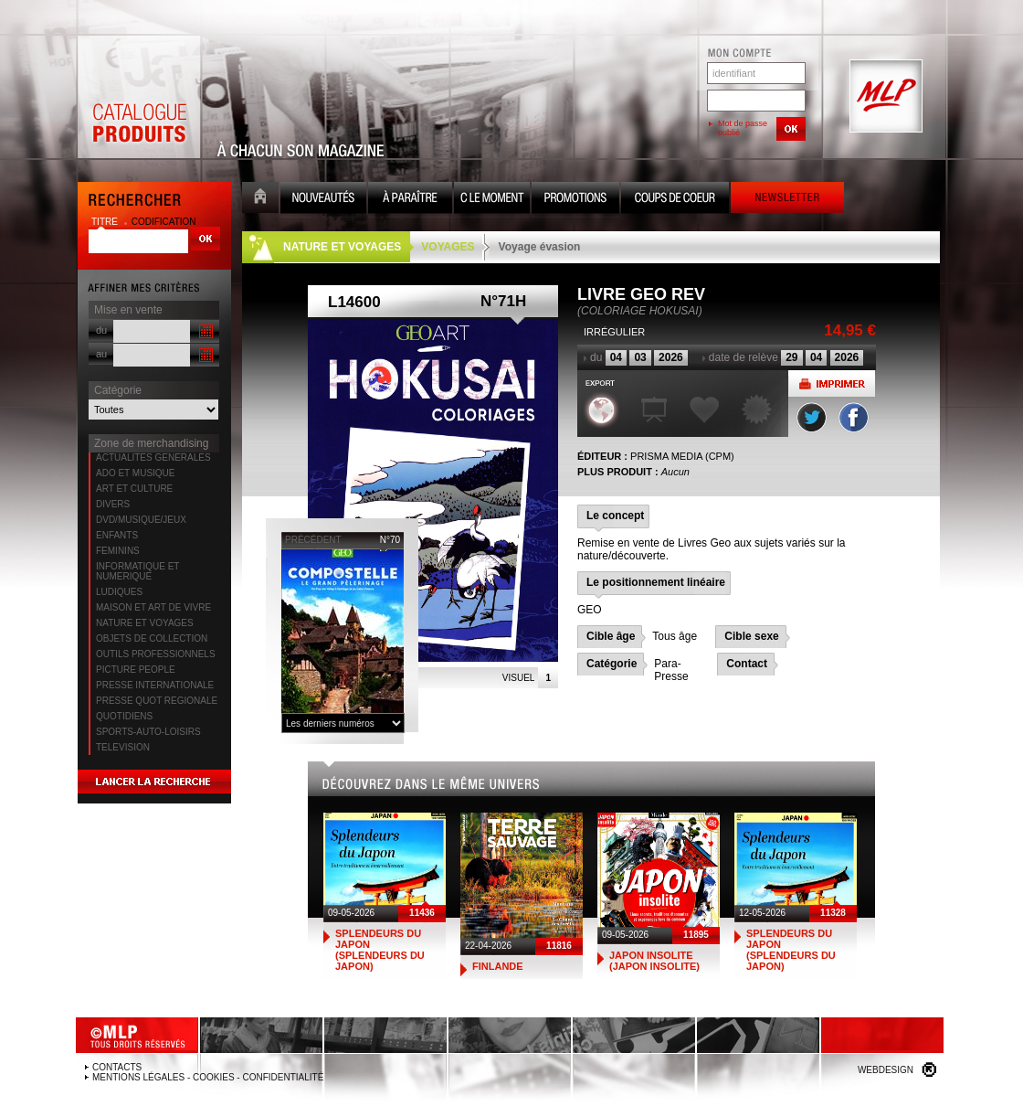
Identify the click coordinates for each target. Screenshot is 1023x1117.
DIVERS (113, 504)
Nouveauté (323, 200)
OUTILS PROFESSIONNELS (156, 654)
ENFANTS (117, 535)
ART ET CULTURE (134, 489)
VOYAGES (447, 246)
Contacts (117, 1067)
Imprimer (831, 383)
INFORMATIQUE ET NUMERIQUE (137, 571)
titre (106, 222)
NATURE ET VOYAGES (145, 623)
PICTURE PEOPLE (135, 670)
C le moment (492, 200)
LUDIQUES (119, 592)
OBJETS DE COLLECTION (151, 638)
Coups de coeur (675, 200)
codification (164, 222)
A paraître (410, 200)
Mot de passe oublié (742, 128)
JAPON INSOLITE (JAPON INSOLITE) (654, 961)
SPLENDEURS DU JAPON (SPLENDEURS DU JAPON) (380, 950)
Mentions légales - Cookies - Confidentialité (207, 1077)
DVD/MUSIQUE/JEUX (141, 520)
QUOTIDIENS (124, 716)
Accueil (260, 200)
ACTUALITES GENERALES (153, 457)
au (101, 353)
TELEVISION (123, 747)
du (101, 329)
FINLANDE (497, 966)
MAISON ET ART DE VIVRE (153, 607)
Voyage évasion (540, 246)
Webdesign (885, 1070)
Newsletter (787, 200)
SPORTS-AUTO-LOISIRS (148, 732)
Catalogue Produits (139, 97)
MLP (884, 97)
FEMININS (118, 551)
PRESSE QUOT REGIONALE (156, 701)
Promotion (575, 200)
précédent (313, 540)
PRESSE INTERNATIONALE (155, 685)
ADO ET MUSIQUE (135, 473)
